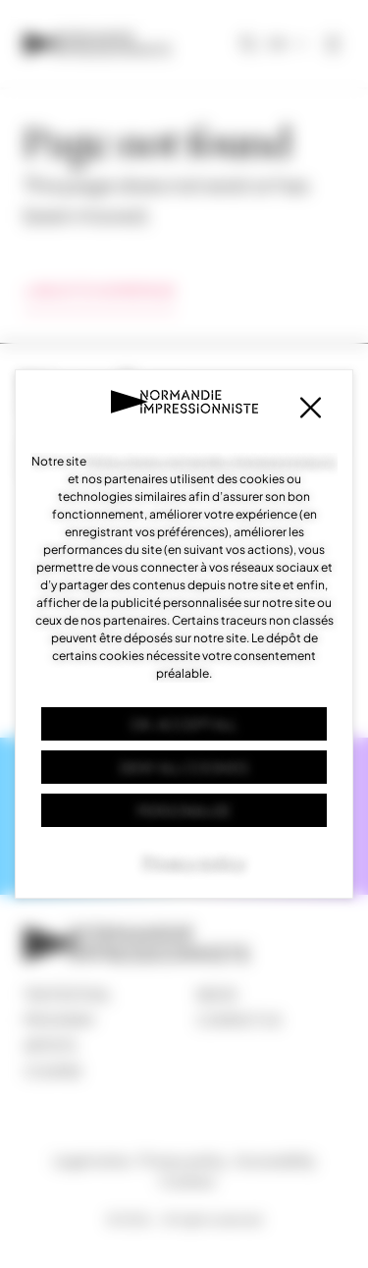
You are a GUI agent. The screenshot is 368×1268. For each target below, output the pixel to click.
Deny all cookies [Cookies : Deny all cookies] (184, 767)
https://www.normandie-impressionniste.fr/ (212, 461)
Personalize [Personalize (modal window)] (184, 810)
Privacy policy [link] (194, 862)
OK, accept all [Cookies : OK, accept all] (184, 724)
